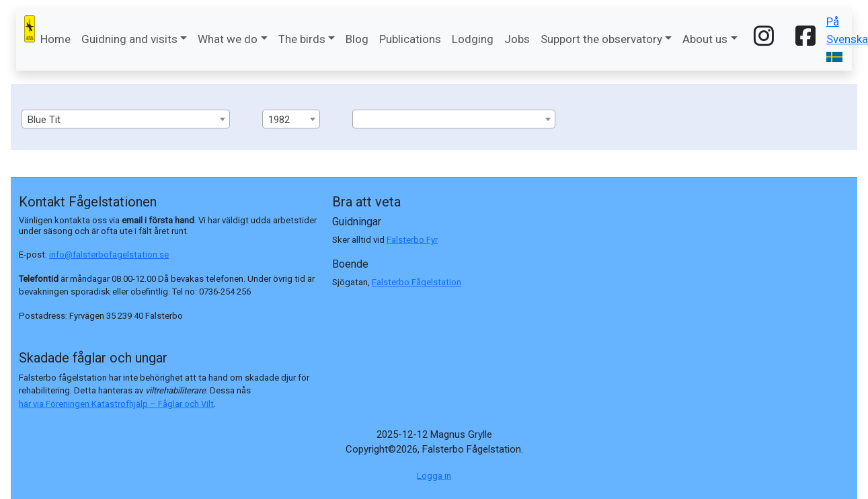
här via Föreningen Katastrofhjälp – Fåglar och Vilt (116, 404)
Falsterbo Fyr (412, 240)
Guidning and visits (129, 39)
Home (55, 39)
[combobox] (126, 119)
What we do (228, 39)
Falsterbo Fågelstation (416, 282)
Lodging (473, 39)
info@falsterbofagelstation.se (109, 255)
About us (704, 39)
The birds (301, 39)
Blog (357, 39)
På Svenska (847, 38)
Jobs (517, 39)
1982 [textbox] (279, 120)
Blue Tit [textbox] (44, 120)
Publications (410, 39)
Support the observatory (601, 39)
